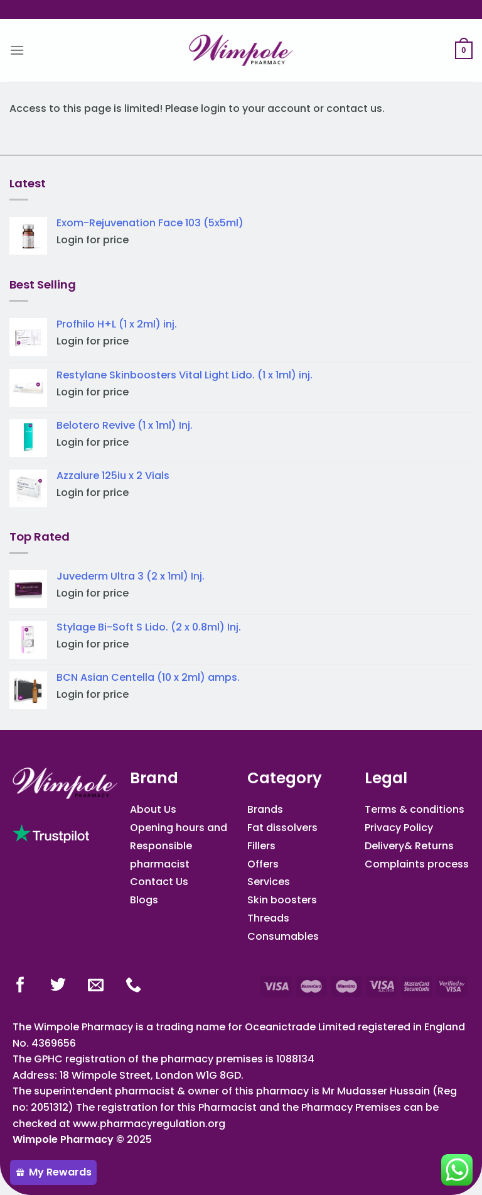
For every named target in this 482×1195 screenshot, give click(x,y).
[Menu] (16, 50)
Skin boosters (282, 900)
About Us (153, 809)
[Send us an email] (96, 986)
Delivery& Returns (409, 846)
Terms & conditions (414, 809)
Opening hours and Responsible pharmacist (178, 845)
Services (268, 881)
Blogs (144, 900)
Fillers (261, 846)
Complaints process (417, 864)
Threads (268, 918)
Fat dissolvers (282, 827)
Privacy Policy (399, 827)
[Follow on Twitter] (58, 986)
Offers (263, 864)
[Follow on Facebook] (20, 986)
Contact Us (159, 881)
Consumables (283, 936)
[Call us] (133, 986)
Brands (265, 809)
